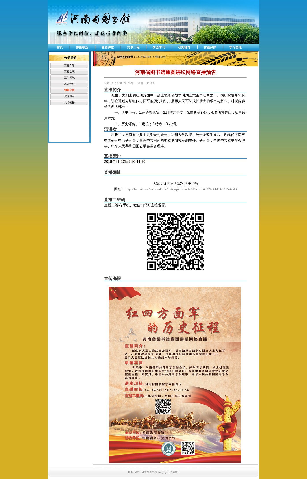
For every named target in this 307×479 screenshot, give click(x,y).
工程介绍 (69, 65)
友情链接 (69, 102)
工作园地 (69, 77)
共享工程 (133, 47)
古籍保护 (210, 47)
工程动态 (69, 71)
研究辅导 (184, 47)
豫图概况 (82, 47)
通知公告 (69, 90)
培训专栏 (69, 83)
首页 (60, 47)
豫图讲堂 (108, 47)
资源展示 (69, 96)
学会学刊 (159, 47)
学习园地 (235, 47)
